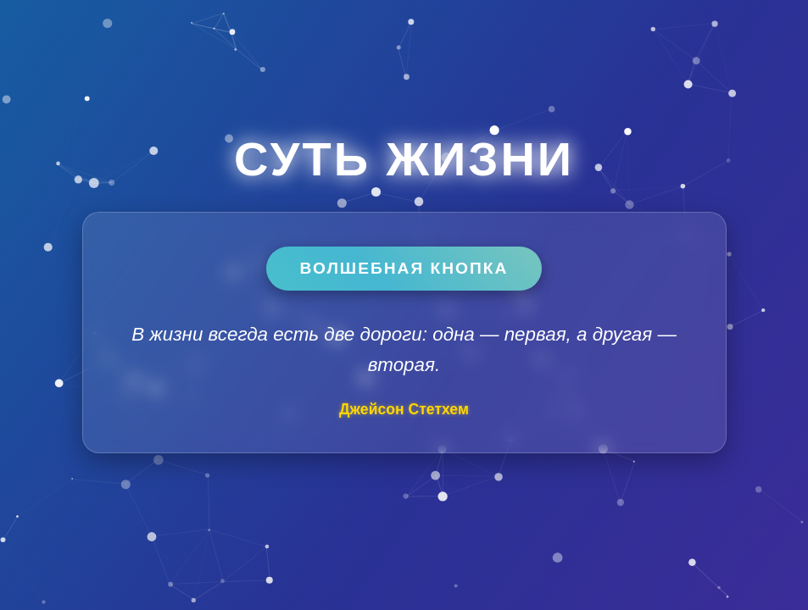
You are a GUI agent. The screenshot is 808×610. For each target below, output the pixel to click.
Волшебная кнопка (404, 268)
